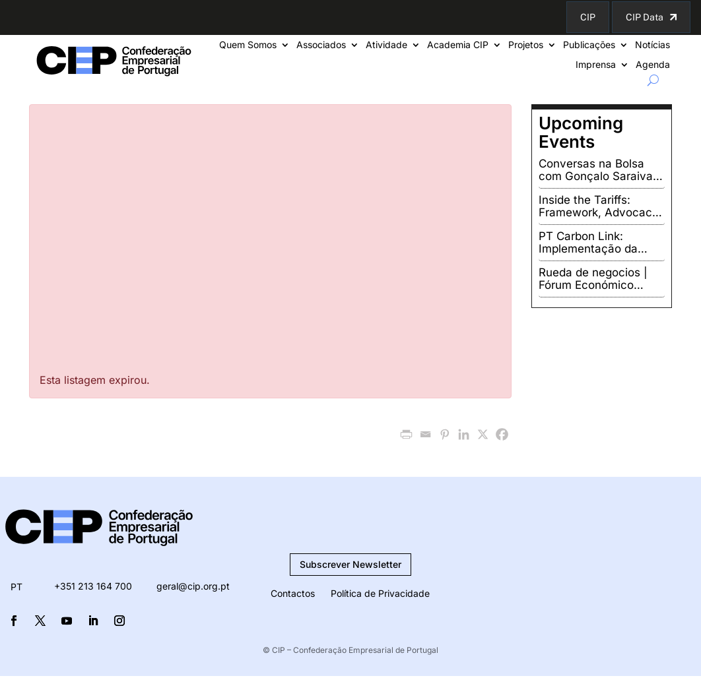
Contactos (293, 593)
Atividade (386, 45)
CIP (587, 17)
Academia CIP (457, 45)
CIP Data (644, 17)
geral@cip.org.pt (193, 586)
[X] (483, 434)
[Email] (425, 434)
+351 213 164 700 (93, 586)
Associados (321, 45)
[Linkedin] (463, 434)
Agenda (653, 65)
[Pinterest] (444, 434)
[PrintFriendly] (406, 434)
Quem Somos (248, 45)
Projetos (525, 45)
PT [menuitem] (16, 587)
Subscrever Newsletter (350, 564)
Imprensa (596, 65)
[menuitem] (16, 587)
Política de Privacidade (380, 593)
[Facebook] (502, 434)
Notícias (652, 45)
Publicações (589, 45)
